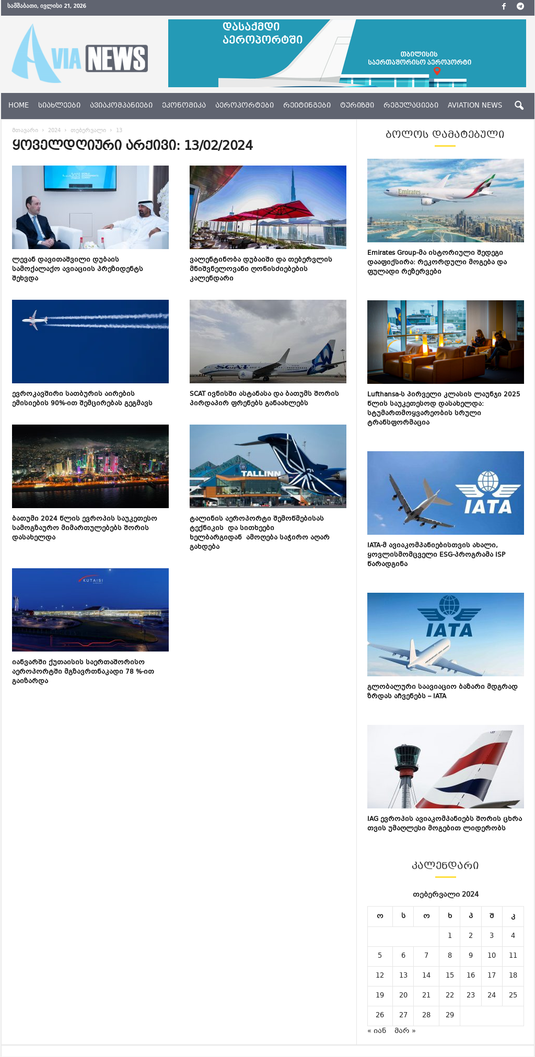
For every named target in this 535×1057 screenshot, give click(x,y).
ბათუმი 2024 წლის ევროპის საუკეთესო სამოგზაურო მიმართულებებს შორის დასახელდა (84, 529)
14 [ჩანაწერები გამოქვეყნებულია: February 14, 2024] (426, 976)
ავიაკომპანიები (121, 106)
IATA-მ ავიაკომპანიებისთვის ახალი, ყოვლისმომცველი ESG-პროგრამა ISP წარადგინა (436, 556)
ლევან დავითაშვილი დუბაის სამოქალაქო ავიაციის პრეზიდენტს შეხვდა (77, 270)
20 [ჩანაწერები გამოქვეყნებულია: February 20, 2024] (403, 996)
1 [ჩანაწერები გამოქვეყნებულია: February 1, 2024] (450, 937)
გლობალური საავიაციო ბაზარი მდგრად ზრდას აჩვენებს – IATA (442, 692)
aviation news (475, 106)
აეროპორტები (244, 106)
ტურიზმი (357, 106)
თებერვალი (88, 131)
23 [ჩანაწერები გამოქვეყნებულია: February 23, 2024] (471, 996)
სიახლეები (59, 106)
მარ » (405, 1032)
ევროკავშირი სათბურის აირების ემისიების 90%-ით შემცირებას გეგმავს (82, 399)
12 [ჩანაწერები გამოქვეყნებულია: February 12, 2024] (380, 976)
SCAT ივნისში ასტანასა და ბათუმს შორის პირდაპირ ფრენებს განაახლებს (264, 399)
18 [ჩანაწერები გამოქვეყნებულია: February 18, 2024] (513, 976)
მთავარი (25, 131)
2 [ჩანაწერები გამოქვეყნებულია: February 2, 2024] (471, 937)
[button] (518, 106)
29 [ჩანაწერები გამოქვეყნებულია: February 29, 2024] (450, 1016)
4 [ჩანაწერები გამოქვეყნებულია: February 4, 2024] (513, 937)
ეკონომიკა (184, 106)
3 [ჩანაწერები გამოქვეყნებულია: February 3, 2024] (492, 937)
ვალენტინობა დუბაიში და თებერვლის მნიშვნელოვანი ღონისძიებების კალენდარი (261, 270)
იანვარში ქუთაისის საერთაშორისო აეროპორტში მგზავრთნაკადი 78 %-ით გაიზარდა (83, 673)
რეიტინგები (307, 106)
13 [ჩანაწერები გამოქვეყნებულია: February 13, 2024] (403, 976)
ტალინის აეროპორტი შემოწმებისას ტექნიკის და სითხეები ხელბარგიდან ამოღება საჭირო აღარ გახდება (260, 534)
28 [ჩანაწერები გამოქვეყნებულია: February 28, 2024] (426, 1016)
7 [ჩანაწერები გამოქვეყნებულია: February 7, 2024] (426, 957)
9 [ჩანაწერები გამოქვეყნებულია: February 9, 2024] (471, 957)
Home (18, 106)
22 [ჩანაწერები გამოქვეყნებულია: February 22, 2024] (450, 996)
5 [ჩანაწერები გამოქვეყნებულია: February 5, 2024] (380, 957)
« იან (376, 1032)
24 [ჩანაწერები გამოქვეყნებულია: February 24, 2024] (491, 996)
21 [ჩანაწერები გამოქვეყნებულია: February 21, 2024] (426, 996)
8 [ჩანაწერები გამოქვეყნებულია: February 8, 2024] (450, 957)
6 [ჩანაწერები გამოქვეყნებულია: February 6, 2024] (403, 957)
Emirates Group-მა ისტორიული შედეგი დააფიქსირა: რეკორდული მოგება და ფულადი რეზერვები (437, 263)
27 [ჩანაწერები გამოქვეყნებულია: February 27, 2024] (403, 1016)
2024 (54, 131)
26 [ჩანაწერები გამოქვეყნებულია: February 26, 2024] (380, 1016)
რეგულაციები (410, 106)
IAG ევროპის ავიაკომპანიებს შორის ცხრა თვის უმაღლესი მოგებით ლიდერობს (444, 824)
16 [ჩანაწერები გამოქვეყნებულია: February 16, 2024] (471, 976)
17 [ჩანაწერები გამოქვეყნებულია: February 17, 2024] (491, 976)
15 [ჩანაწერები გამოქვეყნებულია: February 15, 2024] (450, 976)
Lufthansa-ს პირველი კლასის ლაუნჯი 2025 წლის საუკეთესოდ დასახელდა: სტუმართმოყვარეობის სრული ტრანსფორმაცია (443, 409)
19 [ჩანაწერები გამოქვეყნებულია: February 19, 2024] (380, 996)
